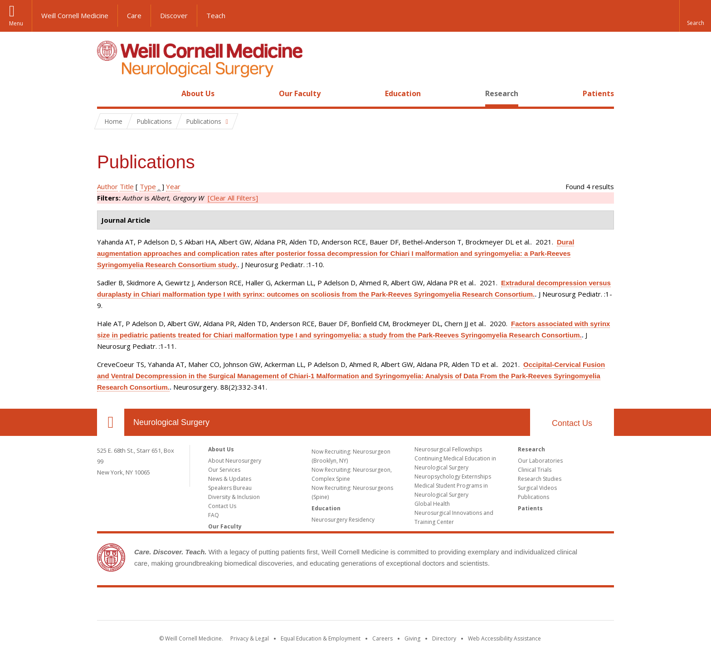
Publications (533, 497)
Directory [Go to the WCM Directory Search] (444, 638)
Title (127, 186)
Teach (215, 15)
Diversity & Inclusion (234, 497)
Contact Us (572, 423)
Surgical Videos (537, 488)
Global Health (432, 504)
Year (173, 186)
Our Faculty (300, 93)
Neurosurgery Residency (343, 519)
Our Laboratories (540, 460)
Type (148, 186)
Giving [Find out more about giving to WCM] (412, 638)
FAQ (213, 515)
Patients (598, 93)
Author (107, 186)
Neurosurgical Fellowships (448, 449)
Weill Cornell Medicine (74, 15)
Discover (174, 15)
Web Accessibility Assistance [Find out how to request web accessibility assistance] (504, 638)
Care (134, 15)
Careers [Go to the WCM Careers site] (382, 638)
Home (107, 93)
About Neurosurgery (234, 460)
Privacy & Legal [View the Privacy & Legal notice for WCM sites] (249, 638)
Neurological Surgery (171, 422)
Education (403, 93)
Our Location (110, 422)
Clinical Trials (534, 470)
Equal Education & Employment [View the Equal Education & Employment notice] (320, 638)
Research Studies (539, 479)
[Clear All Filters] (233, 197)
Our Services (224, 470)
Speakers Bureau (230, 488)
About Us (197, 93)
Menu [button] (16, 23)
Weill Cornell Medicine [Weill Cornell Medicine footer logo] (355, 605)
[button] (695, 16)
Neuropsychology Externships (452, 476)
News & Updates (229, 479)
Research (501, 93)
